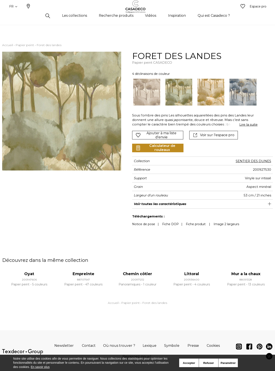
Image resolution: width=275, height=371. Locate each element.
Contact (89, 346)
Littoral (191, 273)
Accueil (7, 45)
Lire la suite (248, 124)
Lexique (149, 346)
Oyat (29, 273)
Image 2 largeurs (226, 224)
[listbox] (192, 92)
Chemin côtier (137, 273)
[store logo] (137, 13)
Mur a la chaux (245, 273)
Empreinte (83, 273)
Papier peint (24, 45)
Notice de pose (143, 224)
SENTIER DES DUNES (253, 161)
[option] (146, 92)
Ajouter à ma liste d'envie (156, 135)
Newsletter (64, 346)
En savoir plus (40, 367)
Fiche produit (196, 224)
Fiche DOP (170, 224)
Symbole (171, 346)
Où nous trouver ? (119, 346)
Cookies (213, 346)
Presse (193, 346)
